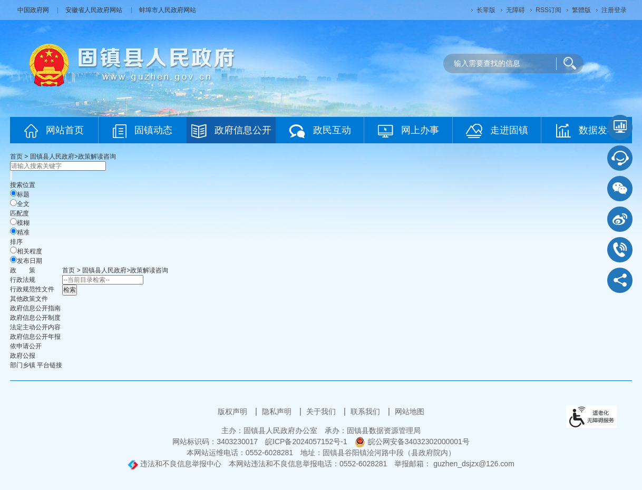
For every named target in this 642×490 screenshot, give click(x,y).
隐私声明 (278, 411)
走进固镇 (497, 131)
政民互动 (320, 131)
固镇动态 (142, 131)
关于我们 (322, 411)
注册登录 (614, 10)
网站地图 (409, 411)
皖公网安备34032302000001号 (412, 441)
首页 (16, 156)
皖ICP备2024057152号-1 (306, 441)
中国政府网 (34, 10)
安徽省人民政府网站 (94, 10)
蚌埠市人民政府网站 (167, 10)
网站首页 (54, 131)
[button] (485, 10)
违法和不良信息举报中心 (174, 463)
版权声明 (233, 411)
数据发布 (586, 131)
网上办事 (408, 131)
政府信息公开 (231, 131)
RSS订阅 (548, 10)
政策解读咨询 (97, 156)
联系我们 (366, 411)
